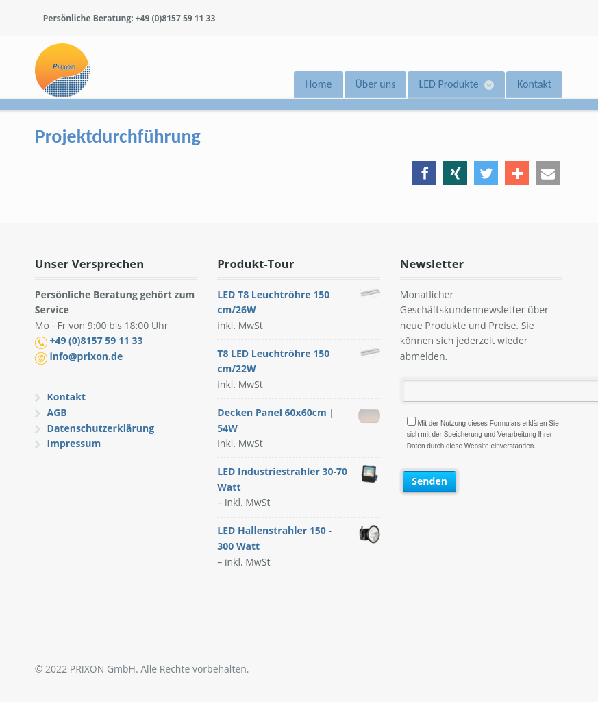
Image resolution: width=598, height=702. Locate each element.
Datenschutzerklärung (101, 428)
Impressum (74, 443)
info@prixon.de (86, 356)
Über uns (376, 83)
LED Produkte (448, 83)
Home (318, 83)
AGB (57, 412)
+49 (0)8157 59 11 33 (95, 340)
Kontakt (534, 83)
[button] (424, 173)
